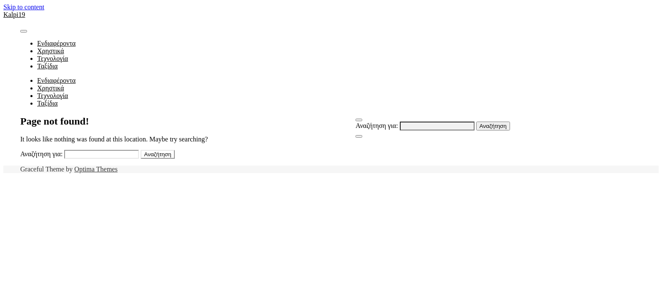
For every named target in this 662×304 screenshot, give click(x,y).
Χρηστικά (50, 50)
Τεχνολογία (52, 58)
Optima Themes (95, 169)
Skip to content (23, 7)
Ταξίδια (47, 66)
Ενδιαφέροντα (56, 43)
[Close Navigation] (358, 136)
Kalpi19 (14, 14)
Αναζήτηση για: (376, 125)
